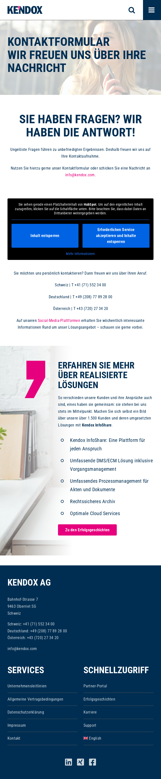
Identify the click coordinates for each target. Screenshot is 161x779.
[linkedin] (68, 762)
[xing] (80, 762)
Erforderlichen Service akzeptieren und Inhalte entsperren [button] (116, 235)
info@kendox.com (80, 175)
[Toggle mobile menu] (152, 10)
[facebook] (92, 762)
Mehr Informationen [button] (80, 253)
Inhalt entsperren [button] (44, 235)
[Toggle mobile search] (134, 10)
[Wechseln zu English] (119, 738)
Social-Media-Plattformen (59, 320)
